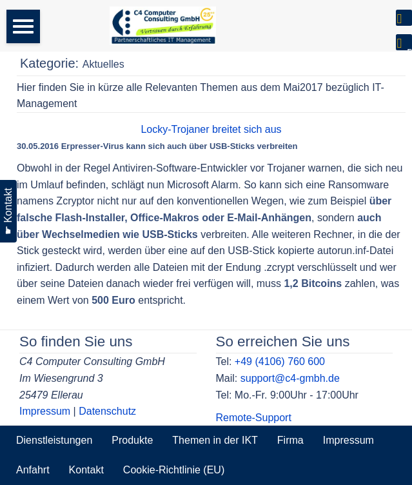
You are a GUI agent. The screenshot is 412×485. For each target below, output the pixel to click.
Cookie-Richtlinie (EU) (173, 469)
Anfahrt (33, 469)
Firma (290, 440)
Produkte (132, 440)
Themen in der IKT (215, 440)
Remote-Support (253, 417)
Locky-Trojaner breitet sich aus (211, 129)
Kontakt (86, 469)
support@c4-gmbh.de (290, 378)
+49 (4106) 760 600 (280, 361)
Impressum (44, 411)
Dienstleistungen (54, 440)
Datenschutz (107, 411)
